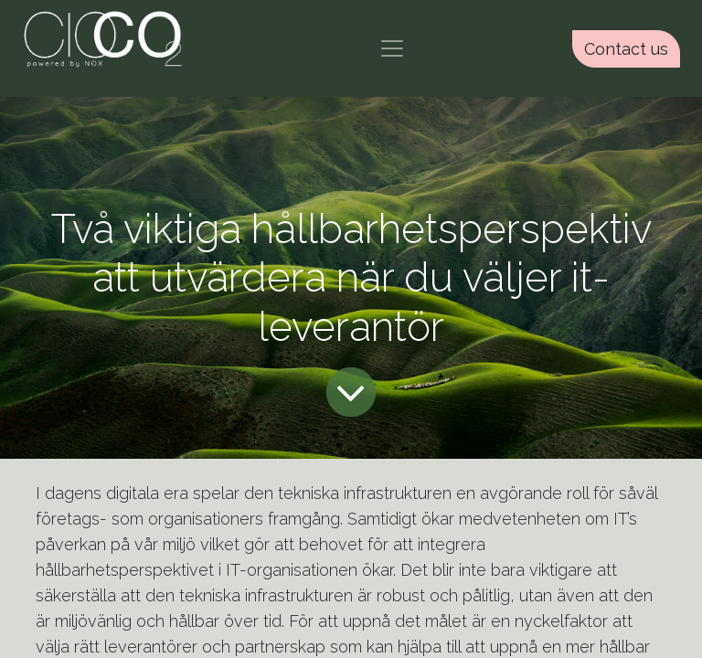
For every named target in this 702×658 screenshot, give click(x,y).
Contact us (626, 48)
